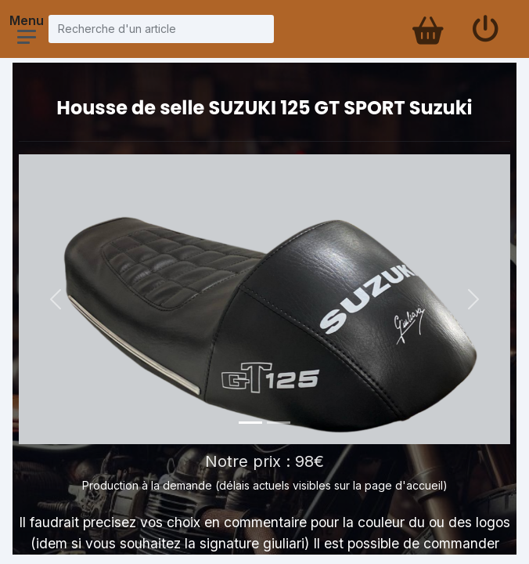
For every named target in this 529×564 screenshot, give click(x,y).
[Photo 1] (250, 423)
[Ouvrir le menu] (26, 37)
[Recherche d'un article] (161, 28)
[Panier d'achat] (426, 29)
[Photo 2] (278, 423)
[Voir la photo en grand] (264, 299)
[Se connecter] (485, 28)
